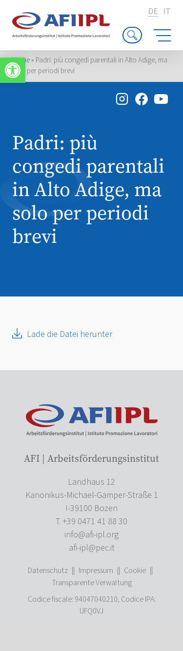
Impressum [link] (96, 570)
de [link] (153, 12)
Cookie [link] (135, 570)
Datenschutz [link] (48, 570)
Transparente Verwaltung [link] (92, 582)
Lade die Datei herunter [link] (69, 334)
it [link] (167, 11)
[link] (12, 70)
